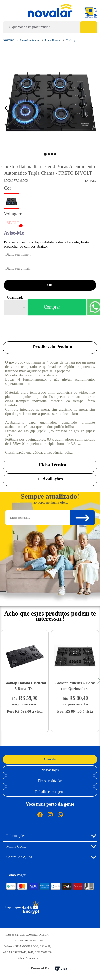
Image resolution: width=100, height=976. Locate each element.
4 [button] (55, 154)
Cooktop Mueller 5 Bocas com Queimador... (75, 686)
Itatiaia (90, 181)
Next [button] (92, 107)
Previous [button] (9, 107)
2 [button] (49, 154)
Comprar (52, 307)
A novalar (50, 759)
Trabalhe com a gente (50, 792)
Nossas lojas (50, 770)
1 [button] (45, 154)
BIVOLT (13, 223)
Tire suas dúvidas (50, 781)
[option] (50, 98)
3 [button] (52, 154)
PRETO (11, 201)
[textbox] (50, 27)
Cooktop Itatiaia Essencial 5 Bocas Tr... (24, 686)
